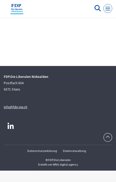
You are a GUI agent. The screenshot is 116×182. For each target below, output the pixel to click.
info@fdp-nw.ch (15, 107)
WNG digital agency (65, 164)
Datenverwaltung (74, 151)
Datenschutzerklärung (42, 151)
